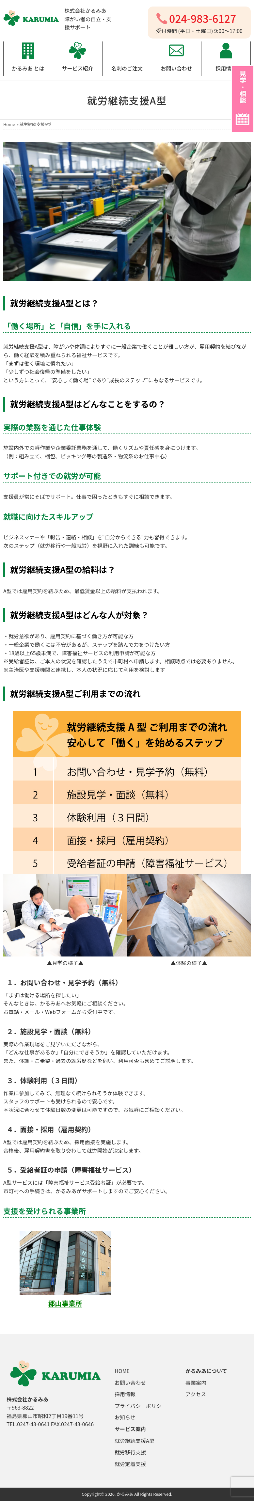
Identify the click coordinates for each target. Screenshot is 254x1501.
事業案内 (195, 1382)
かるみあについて (206, 1371)
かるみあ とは (28, 68)
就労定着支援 (130, 1464)
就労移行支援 (130, 1452)
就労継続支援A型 (134, 1441)
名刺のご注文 (127, 68)
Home (9, 124)
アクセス (195, 1394)
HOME (122, 1371)
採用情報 (225, 68)
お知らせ (125, 1417)
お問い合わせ (176, 68)
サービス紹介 (77, 68)
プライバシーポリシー (141, 1406)
